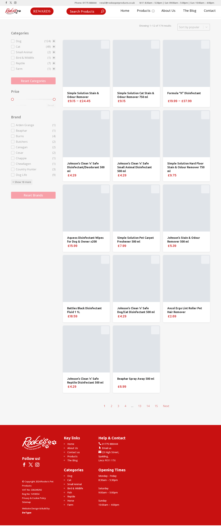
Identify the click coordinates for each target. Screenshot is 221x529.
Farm (70, 504)
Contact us (73, 452)
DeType (26, 512)
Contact (210, 11)
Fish (69, 492)
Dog (69, 476)
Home (125, 11)
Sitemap (26, 502)
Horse (70, 500)
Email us (104, 448)
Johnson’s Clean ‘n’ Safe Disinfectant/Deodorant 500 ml (85, 167)
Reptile (71, 496)
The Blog (189, 11)
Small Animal (74, 484)
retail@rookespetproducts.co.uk (117, 3)
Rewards (42, 11)
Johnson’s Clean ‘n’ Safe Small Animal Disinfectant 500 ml (134, 167)
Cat (69, 480)
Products (146, 11)
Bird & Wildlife (75, 488)
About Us (168, 11)
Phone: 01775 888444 (85, 3)
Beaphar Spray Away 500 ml (135, 378)
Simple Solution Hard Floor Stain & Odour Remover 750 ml (185, 167)
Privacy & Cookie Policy (34, 498)
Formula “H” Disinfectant (184, 93)
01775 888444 (108, 444)
